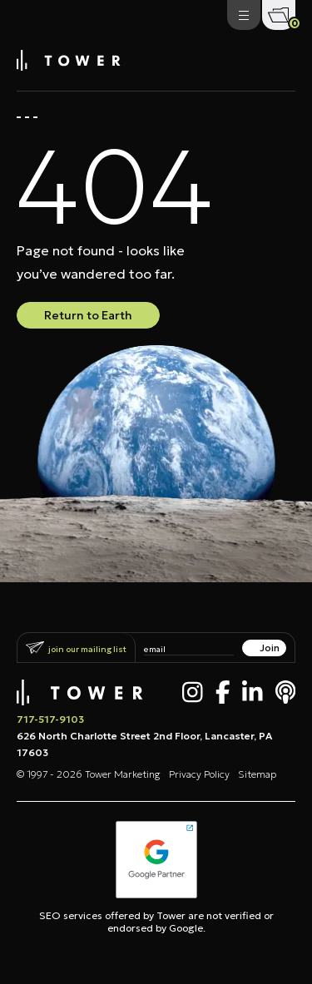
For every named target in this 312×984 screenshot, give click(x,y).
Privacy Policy (199, 774)
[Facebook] (222, 692)
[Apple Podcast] (285, 692)
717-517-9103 (50, 719)
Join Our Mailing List (87, 649)
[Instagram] (192, 692)
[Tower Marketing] (69, 65)
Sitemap (257, 774)
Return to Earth (88, 315)
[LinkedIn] (252, 692)
